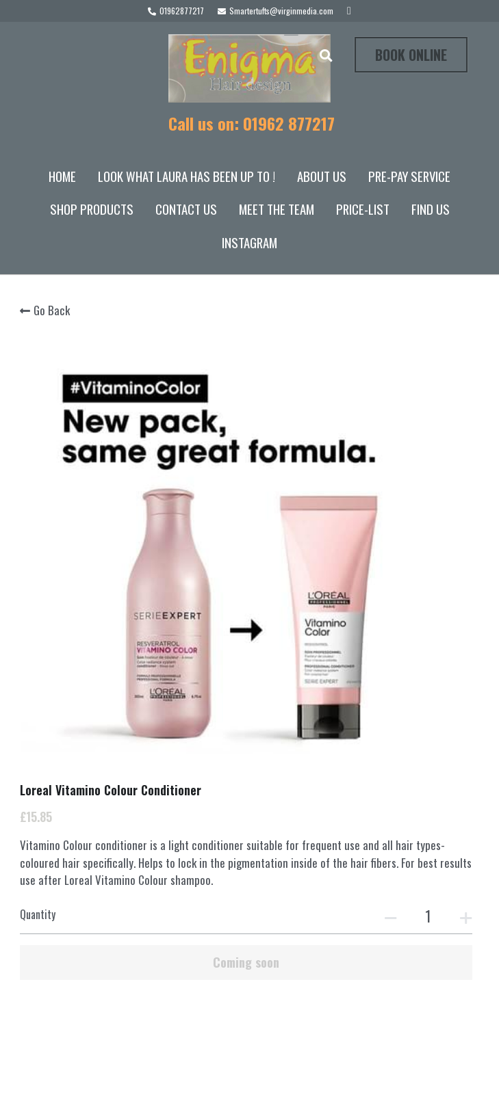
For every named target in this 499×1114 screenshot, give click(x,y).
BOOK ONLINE (411, 54)
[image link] (249, 67)
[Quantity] (375, 517)
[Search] (326, 55)
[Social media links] (349, 10)
